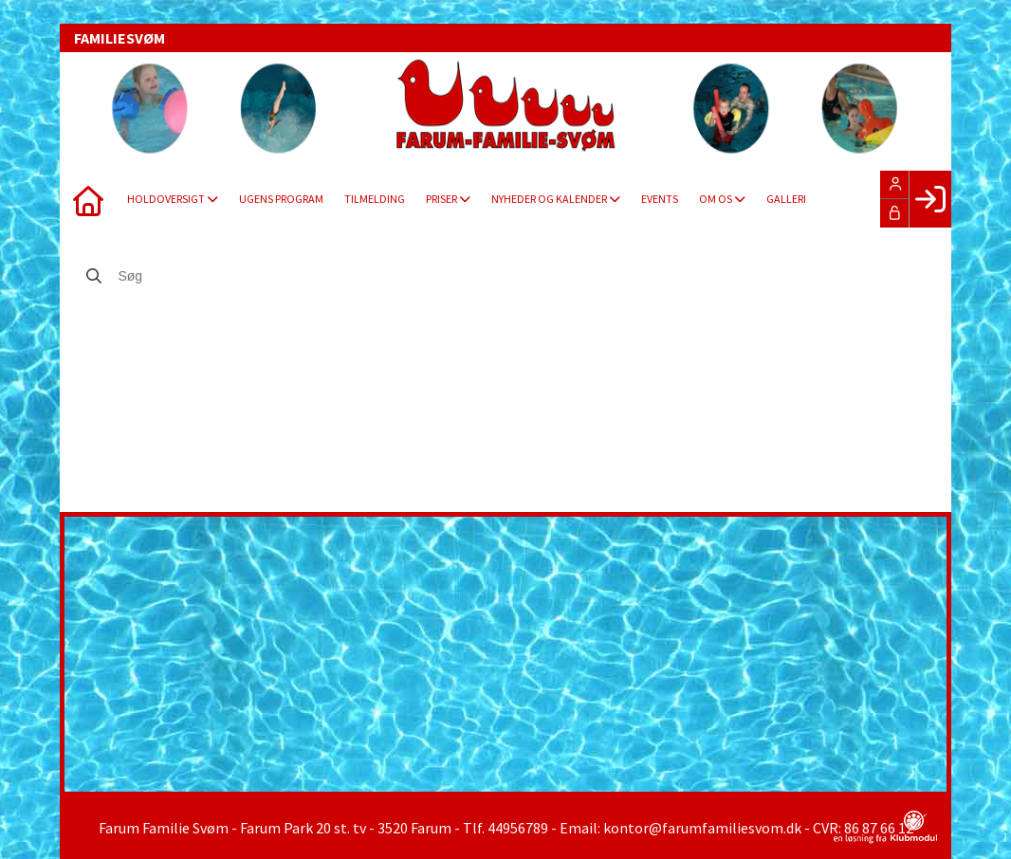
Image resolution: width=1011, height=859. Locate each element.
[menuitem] (88, 199)
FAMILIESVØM (119, 37)
